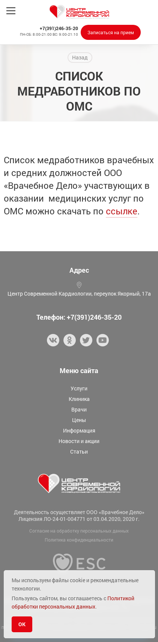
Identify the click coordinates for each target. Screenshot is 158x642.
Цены (79, 419)
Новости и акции (79, 441)
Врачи (79, 409)
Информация (79, 430)
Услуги (79, 388)
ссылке (121, 211)
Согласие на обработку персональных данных (79, 531)
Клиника (79, 398)
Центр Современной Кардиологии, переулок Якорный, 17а (79, 293)
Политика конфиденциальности (79, 540)
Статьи (79, 451)
